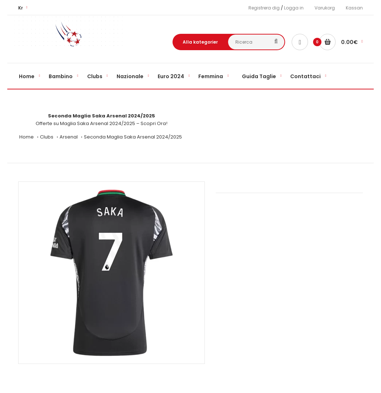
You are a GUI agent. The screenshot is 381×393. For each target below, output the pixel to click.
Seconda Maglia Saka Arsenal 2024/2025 (133, 136)
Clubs (46, 136)
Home (26, 136)
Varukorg (325, 8)
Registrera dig (264, 8)
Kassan (354, 8)
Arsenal (69, 136)
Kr (20, 8)
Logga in (294, 8)
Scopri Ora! (154, 123)
